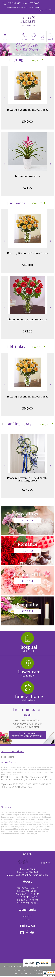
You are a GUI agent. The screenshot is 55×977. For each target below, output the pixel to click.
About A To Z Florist (12, 751)
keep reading (7, 756)
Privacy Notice (35, 970)
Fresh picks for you (27, 717)
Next (51, 98)
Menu (5, 39)
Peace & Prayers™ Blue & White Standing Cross (27, 479)
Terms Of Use (19, 970)
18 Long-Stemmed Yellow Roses (27, 109)
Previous (4, 98)
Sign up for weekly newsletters (27, 735)
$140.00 (27, 121)
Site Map (38, 974)
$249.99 (27, 490)
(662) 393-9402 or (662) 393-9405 (23, 3)
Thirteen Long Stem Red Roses (27, 319)
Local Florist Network (22, 974)
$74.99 (27, 188)
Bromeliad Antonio (27, 176)
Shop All (35, 60)
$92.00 (27, 331)
